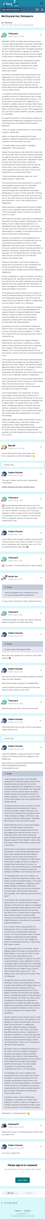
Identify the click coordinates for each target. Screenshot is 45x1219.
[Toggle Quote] (5, 587)
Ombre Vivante (15, 472)
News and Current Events (23, 25)
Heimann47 (13, 1124)
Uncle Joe (13, 576)
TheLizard (8, 23)
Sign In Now (22, 1180)
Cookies (27, 1211)
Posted (16, 36)
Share (11, 1193)
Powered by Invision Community (22, 1216)
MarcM (11, 445)
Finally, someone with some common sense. (18, 487)
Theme (18, 1211)
